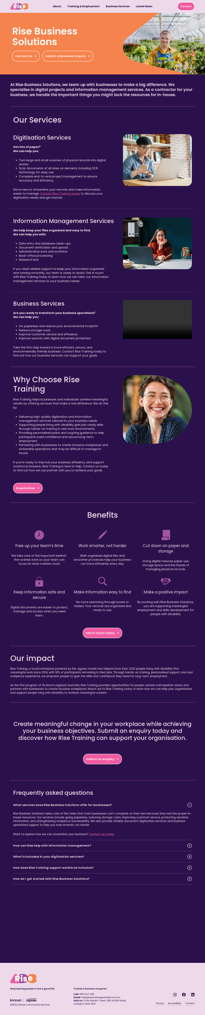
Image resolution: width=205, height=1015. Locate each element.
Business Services (118, 6)
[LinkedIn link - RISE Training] (193, 992)
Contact (186, 6)
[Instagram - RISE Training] (175, 992)
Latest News (144, 6)
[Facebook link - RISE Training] (184, 992)
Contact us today (103, 859)
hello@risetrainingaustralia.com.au (100, 994)
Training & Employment (83, 6)
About (57, 6)
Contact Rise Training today (75, 194)
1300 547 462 (86, 991)
